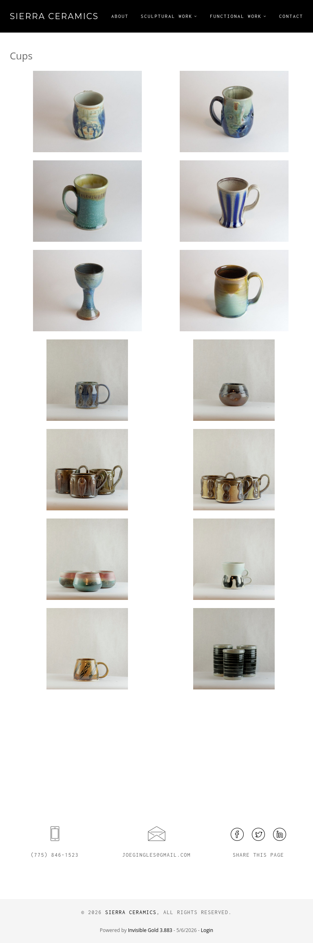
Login (207, 930)
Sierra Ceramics (54, 16)
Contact (291, 16)
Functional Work (236, 16)
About (119, 16)
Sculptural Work (166, 16)
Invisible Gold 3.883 (151, 930)
